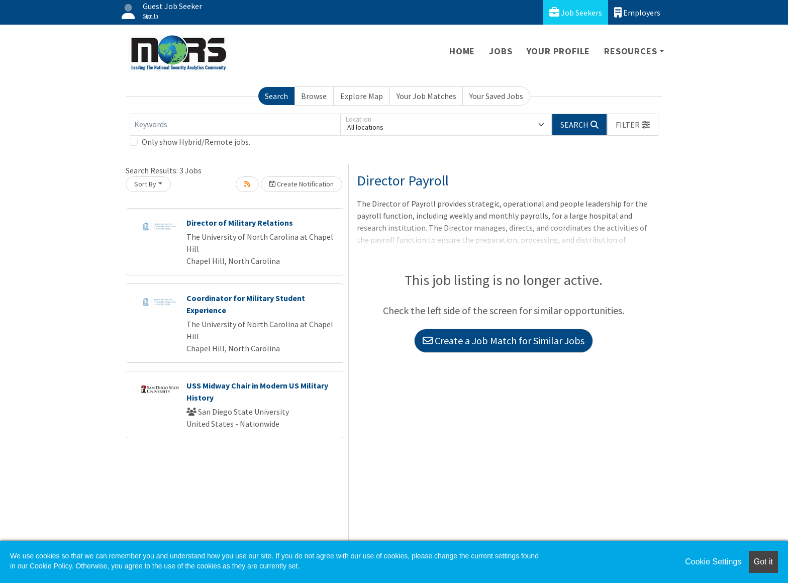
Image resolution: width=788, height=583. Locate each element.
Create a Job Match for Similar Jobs (503, 340)
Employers (637, 12)
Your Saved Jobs (496, 96)
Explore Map (361, 96)
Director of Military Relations (239, 223)
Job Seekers (575, 12)
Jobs (500, 51)
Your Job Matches (426, 96)
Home (462, 51)
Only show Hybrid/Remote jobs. (196, 142)
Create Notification (301, 183)
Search (276, 96)
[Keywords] (235, 125)
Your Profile (558, 51)
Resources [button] (630, 51)
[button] (632, 125)
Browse (314, 96)
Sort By (145, 183)
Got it (763, 561)
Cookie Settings (713, 561)
